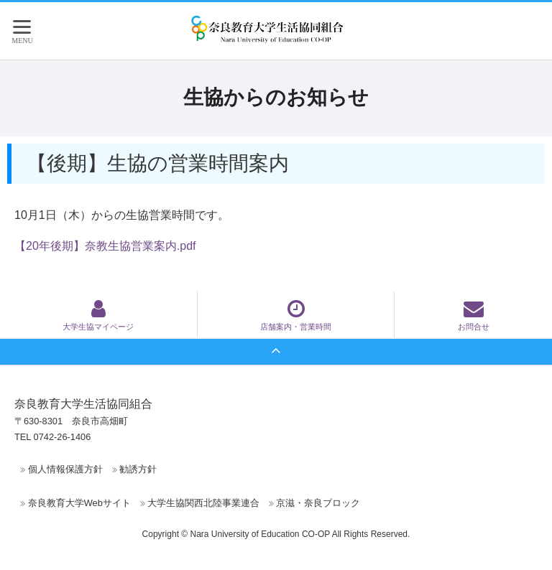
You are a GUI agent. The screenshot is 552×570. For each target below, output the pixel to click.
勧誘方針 (138, 469)
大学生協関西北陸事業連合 (203, 502)
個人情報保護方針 (65, 469)
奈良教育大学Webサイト (79, 502)
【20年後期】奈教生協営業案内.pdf (105, 246)
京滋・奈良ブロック (318, 502)
